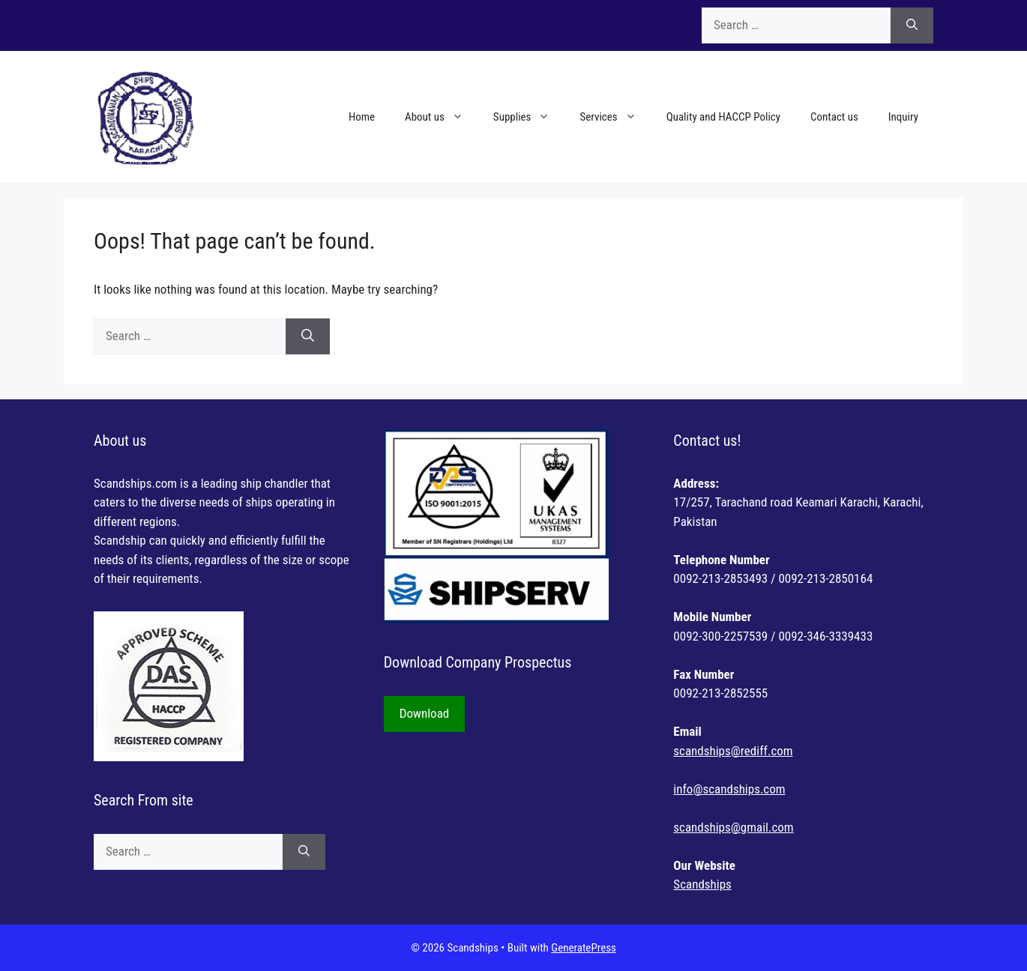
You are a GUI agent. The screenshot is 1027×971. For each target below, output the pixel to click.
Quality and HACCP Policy (723, 117)
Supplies (529, 116)
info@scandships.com (729, 788)
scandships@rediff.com (732, 750)
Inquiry (903, 117)
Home (362, 117)
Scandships (702, 884)
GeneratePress (583, 948)
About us (441, 116)
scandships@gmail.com (733, 827)
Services (615, 116)
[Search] (912, 25)
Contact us (834, 117)
